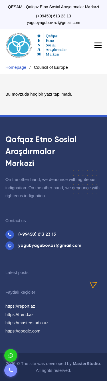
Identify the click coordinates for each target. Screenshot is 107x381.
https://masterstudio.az (27, 322)
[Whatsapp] (10, 355)
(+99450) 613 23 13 (53, 16)
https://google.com (23, 330)
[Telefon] (10, 370)
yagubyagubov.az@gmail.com (53, 22)
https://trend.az (19, 314)
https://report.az (20, 306)
